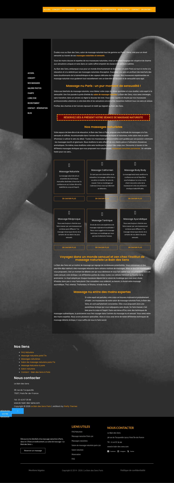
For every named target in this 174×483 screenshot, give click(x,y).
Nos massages (68, 9)
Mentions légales (37, 470)
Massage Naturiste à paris (33, 365)
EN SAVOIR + (146, 9)
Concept (56, 9)
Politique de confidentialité (132, 470)
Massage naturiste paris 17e (34, 356)
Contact (135, 9)
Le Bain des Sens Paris (41, 406)
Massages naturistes (30, 359)
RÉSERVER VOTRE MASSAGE (6, 414)
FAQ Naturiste (27, 352)
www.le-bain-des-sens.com (27, 402)
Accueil (47, 9)
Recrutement (124, 9)
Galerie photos (109, 9)
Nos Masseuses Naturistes (88, 9)
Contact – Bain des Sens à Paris (35, 372)
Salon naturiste (28, 368)
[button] (148, 9)
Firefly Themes (71, 406)
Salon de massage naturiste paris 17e (38, 362)
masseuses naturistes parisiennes (126, 149)
